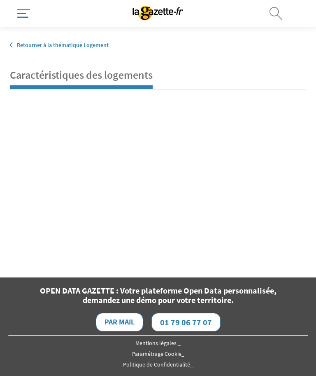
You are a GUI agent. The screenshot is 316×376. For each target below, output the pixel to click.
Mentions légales (156, 343)
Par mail (120, 322)
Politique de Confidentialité (156, 364)
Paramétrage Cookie (156, 353)
